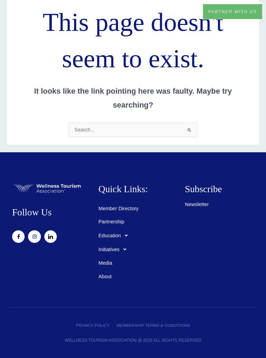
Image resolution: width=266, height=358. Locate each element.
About (105, 276)
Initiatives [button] (114, 249)
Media (105, 263)
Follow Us (32, 212)
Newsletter (197, 204)
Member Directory (118, 208)
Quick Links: (123, 189)
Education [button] (115, 235)
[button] (189, 11)
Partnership (111, 221)
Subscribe (203, 189)
